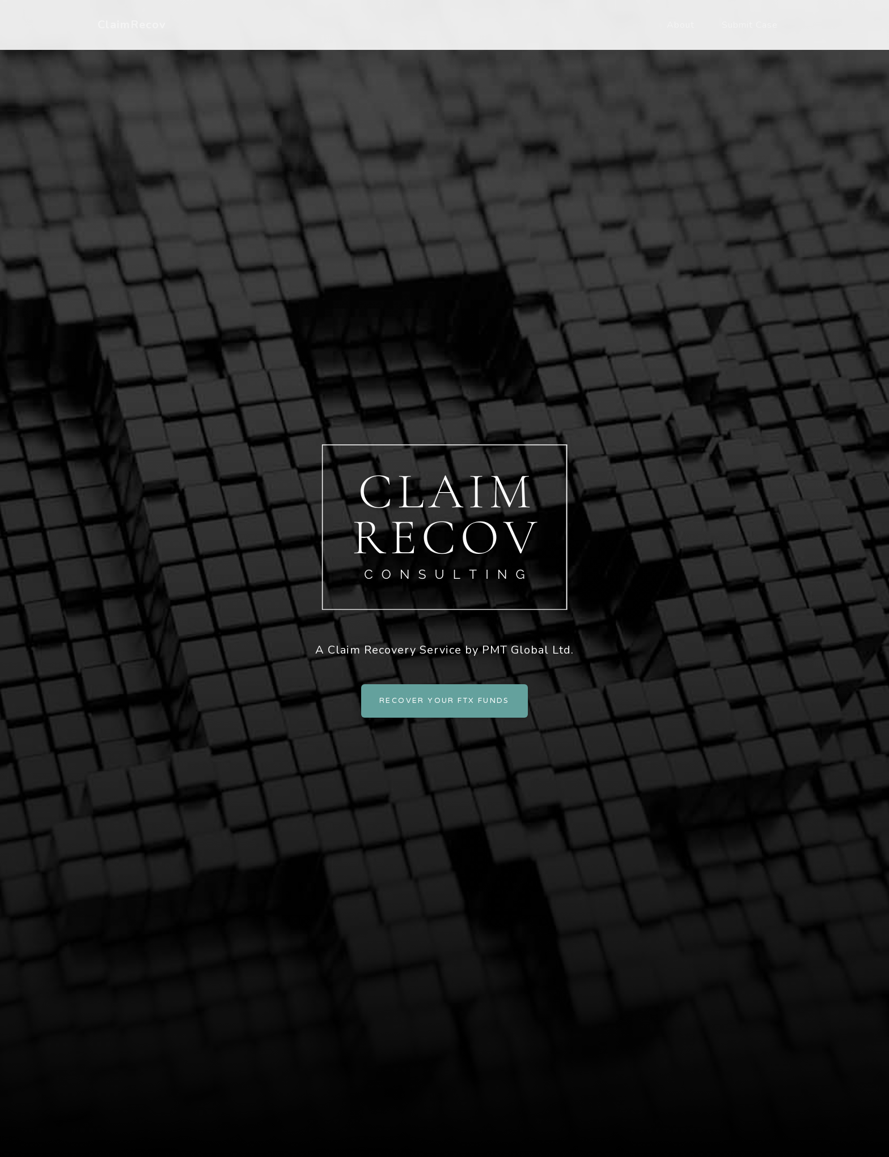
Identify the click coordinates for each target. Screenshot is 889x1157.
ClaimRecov (132, 24)
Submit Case (750, 25)
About (681, 25)
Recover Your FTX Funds (444, 700)
